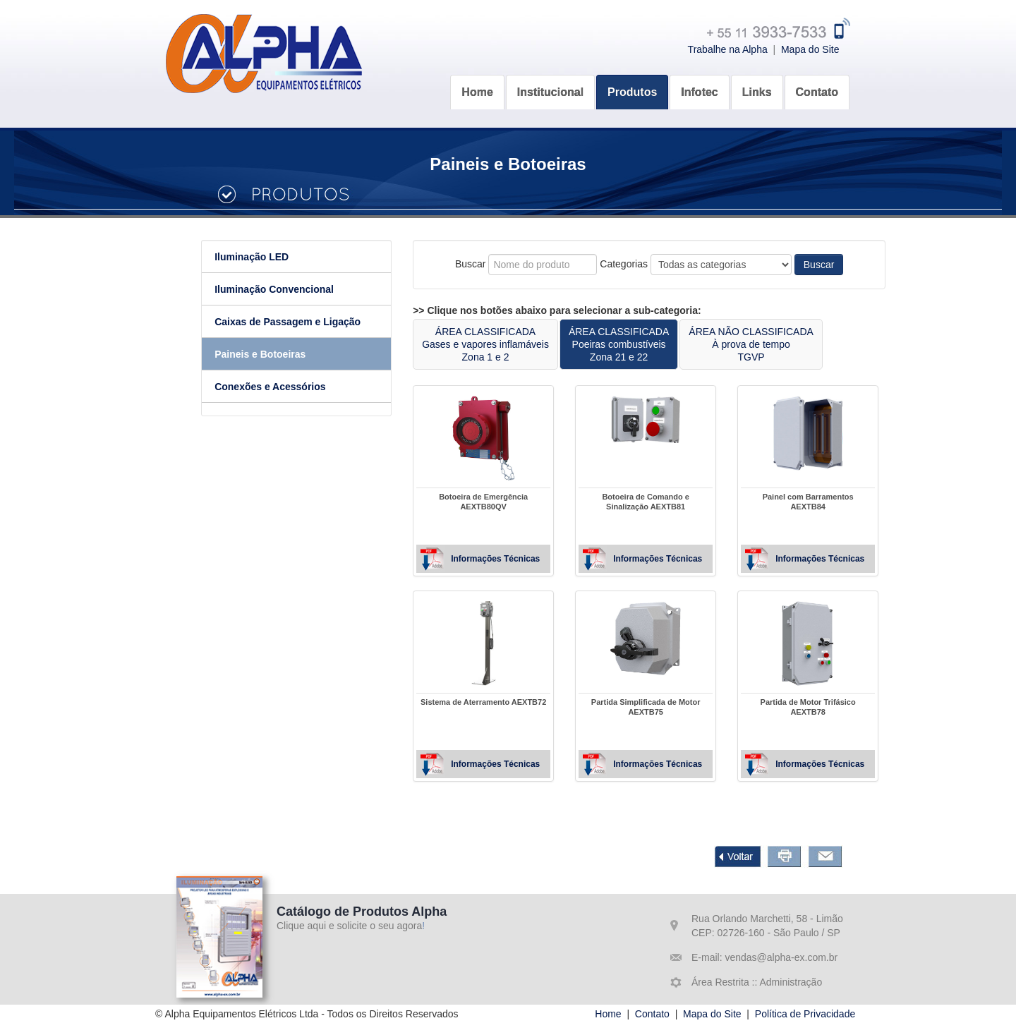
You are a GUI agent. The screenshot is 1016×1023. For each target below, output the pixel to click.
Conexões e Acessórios (294, 386)
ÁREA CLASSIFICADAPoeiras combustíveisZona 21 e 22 (643, 344)
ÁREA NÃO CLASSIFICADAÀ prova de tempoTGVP (775, 344)
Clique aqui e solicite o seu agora (349, 925)
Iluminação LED (276, 256)
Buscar (843, 264)
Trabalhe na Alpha (728, 49)
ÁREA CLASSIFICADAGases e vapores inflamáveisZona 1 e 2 (510, 344)
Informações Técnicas (520, 559)
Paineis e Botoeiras (284, 354)
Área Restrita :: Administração (756, 982)
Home (608, 1013)
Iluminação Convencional (298, 289)
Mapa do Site (810, 49)
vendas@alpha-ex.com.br (780, 957)
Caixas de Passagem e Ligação (312, 321)
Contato (652, 1013)
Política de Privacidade (805, 1013)
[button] (550, 82)
